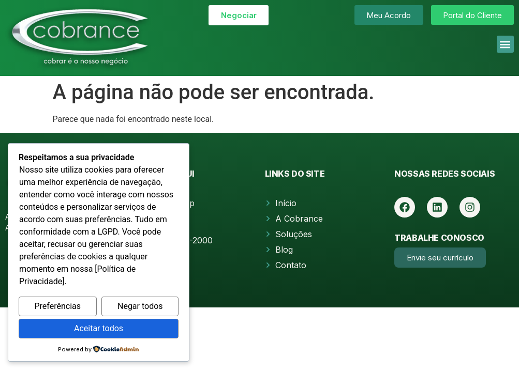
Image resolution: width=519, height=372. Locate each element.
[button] (505, 44)
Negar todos (140, 306)
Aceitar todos (98, 328)
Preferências (57, 306)
